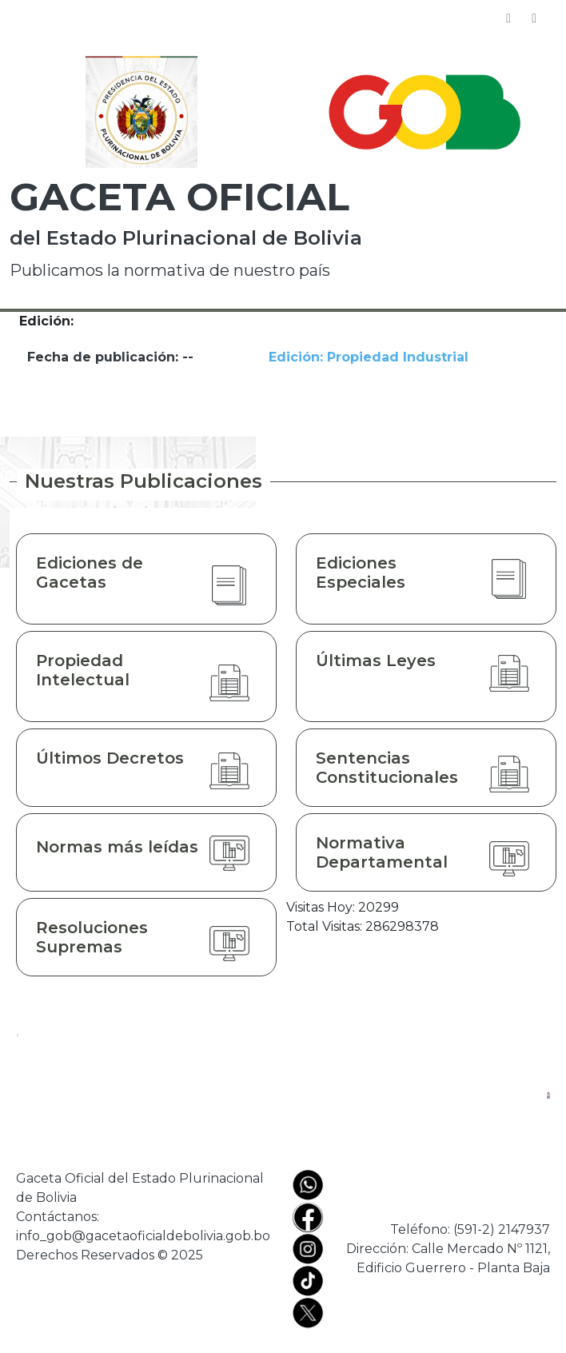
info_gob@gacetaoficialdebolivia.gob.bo (143, 1235)
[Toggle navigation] (534, 18)
